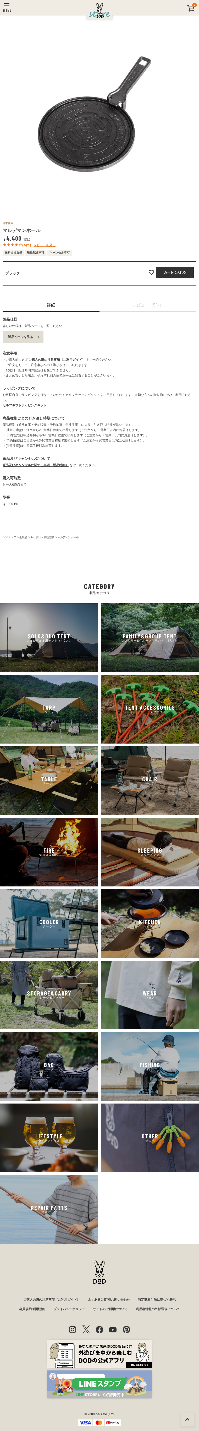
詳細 (51, 305)
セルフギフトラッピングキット (25, 405)
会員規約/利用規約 (32, 1309)
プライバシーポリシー (69, 1309)
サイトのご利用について (110, 1309)
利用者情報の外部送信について (158, 1309)
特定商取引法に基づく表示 (157, 1299)
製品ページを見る (20, 337)
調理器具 (49, 537)
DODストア (9, 537)
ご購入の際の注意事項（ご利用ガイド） (57, 360)
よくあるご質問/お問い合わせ (109, 1299)
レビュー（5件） (148, 305)
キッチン (35, 537)
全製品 (23, 537)
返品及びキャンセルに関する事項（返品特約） (36, 465)
